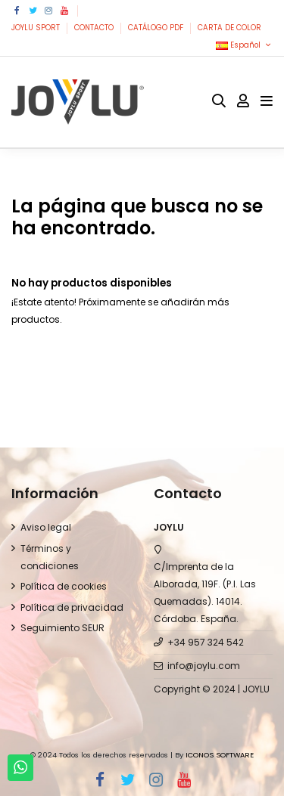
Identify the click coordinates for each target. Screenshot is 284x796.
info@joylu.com (203, 665)
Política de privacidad (71, 607)
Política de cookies (63, 586)
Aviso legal (45, 527)
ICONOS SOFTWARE (220, 755)
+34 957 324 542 (205, 642)
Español (244, 45)
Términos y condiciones (49, 557)
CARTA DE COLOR (229, 28)
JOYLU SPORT (36, 28)
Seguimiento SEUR (62, 627)
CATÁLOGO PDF (157, 28)
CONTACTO (95, 28)
